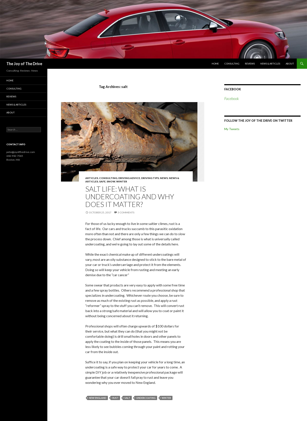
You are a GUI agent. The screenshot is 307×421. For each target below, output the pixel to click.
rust (115, 397)
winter (121, 181)
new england (97, 397)
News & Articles (270, 63)
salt (127, 397)
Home (215, 63)
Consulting (231, 63)
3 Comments (126, 212)
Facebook (232, 89)
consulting (108, 178)
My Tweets (231, 129)
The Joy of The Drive (24, 63)
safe (102, 181)
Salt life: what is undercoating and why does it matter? (129, 196)
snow (111, 181)
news (164, 178)
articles (91, 178)
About (290, 63)
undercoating (146, 397)
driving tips (150, 178)
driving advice (129, 178)
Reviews (250, 63)
